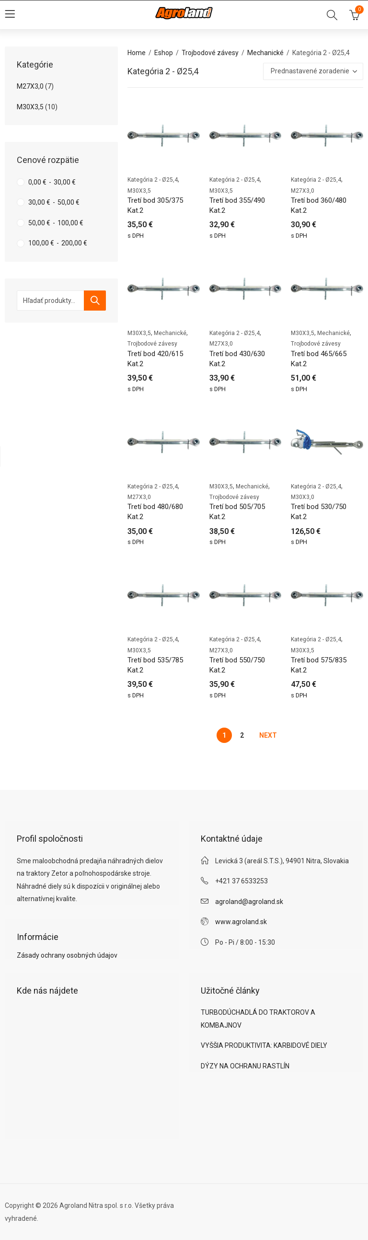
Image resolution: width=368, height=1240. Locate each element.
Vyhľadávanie (95, 300)
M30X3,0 (302, 497)
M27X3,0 (302, 190)
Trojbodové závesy (210, 53)
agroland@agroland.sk (249, 901)
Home (136, 53)
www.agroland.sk (241, 922)
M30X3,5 (139, 190)
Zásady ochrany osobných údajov (67, 955)
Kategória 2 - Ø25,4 (152, 179)
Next (268, 735)
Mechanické (265, 53)
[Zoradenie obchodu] (313, 71)
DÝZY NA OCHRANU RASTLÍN (245, 1066)
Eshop (163, 53)
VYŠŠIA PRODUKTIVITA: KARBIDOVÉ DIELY (264, 1045)
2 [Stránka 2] (242, 735)
